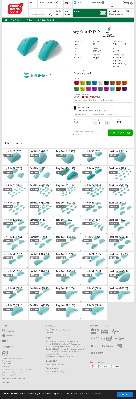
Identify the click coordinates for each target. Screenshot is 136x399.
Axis (12, 20)
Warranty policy (52, 368)
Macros (49, 2)
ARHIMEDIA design (58, 372)
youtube (9, 341)
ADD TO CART (120, 132)
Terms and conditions (55, 364)
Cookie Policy (51, 360)
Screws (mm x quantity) (107, 114)
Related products (13, 143)
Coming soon (58, 12)
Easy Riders (34, 20)
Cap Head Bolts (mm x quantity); (86, 114)
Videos (128, 11)
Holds (32, 2)
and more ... (7, 382)
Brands (90, 13)
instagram (10, 330)
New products (68, 12)
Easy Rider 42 (48, 20)
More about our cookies (93, 393)
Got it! (125, 394)
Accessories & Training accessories (116, 12)
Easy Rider (21, 20)
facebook (9, 336)
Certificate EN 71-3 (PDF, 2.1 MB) (58, 329)
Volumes (41, 2)
